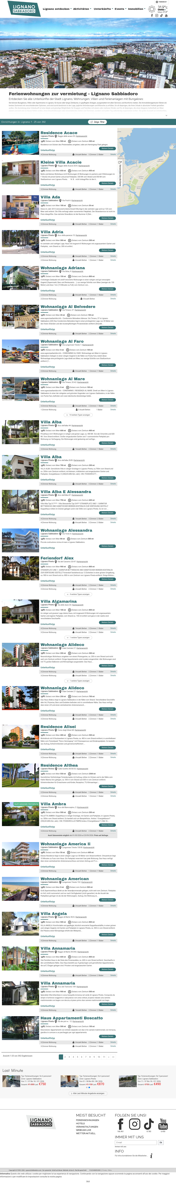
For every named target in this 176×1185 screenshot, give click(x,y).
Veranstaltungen (87, 1126)
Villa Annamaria (58, 948)
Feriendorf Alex (57, 558)
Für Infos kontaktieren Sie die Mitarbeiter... (131, 1156)
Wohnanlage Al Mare (63, 379)
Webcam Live (83, 1130)
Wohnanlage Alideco (62, 645)
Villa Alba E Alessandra (66, 492)
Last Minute (82, 1093)
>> (113, 1057)
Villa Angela (54, 914)
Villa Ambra (53, 804)
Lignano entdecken (56, 9)
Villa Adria (52, 232)
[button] (87, 1087)
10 (99, 1057)
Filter (97, 122)
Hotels (80, 1123)
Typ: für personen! (36, 1076)
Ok (161, 1142)
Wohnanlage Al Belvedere (68, 307)
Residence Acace (59, 133)
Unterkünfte (103, 9)
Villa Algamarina (59, 601)
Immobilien (136, 9)
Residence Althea (59, 765)
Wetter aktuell (85, 1133)
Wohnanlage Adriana (63, 268)
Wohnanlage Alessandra (66, 530)
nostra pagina (56, 1176)
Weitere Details (107, 148)
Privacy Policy (107, 1170)
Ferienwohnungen (87, 1120)
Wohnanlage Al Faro (62, 341)
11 (104, 1057)
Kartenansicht (81, 136)
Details (113, 154)
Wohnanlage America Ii (65, 844)
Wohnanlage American (65, 879)
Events (120, 9)
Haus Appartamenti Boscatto (72, 1018)
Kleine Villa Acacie (61, 162)
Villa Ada (50, 197)
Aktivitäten (81, 9)
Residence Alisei (58, 727)
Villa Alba (51, 422)
